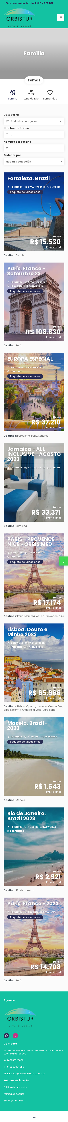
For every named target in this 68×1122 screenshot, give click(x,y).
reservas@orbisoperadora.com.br (26, 1073)
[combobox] (34, 148)
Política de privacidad (16, 1087)
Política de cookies (14, 1094)
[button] (34, 161)
